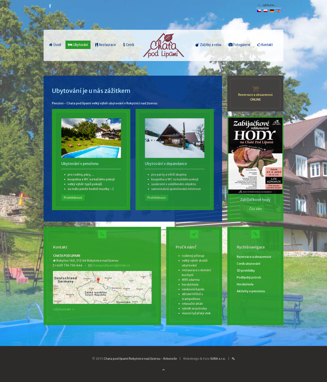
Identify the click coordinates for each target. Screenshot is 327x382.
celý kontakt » (64, 309)
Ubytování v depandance (166, 163)
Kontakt (265, 44)
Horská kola (245, 284)
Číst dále (255, 209)
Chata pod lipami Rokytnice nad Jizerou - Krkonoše (140, 359)
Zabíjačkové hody (255, 199)
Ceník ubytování (248, 264)
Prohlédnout (73, 198)
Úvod (55, 44)
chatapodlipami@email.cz (111, 265)
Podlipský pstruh (249, 277)
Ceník (128, 44)
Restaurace (105, 44)
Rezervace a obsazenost (254, 257)
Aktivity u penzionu (251, 291)
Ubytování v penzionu (79, 163)
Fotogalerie (239, 44)
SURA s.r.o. (218, 359)
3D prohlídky (246, 270)
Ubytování (78, 44)
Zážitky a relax (208, 44)
